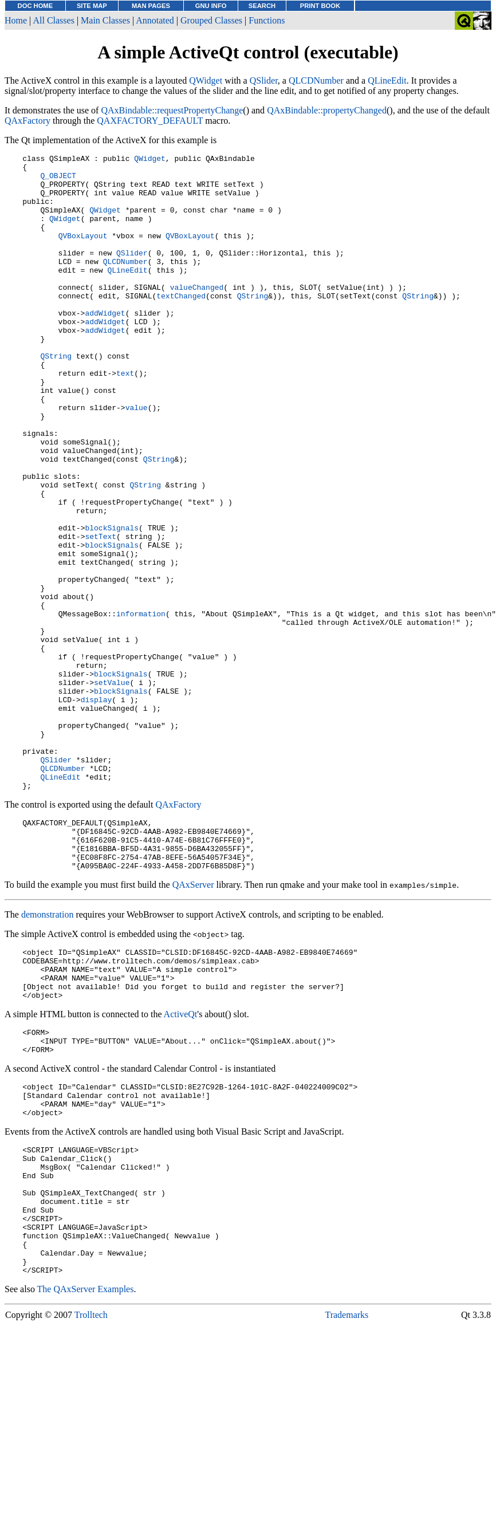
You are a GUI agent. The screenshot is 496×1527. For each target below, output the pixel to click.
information (141, 706)
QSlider (264, 80)
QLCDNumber (316, 80)
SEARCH (262, 5)
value (136, 459)
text (125, 417)
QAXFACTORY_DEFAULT (150, 120)
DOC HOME (35, 5)
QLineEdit (387, 80)
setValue (111, 789)
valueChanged (197, 314)
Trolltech (91, 1500)
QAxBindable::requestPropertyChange (172, 110)
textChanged (181, 325)
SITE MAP (92, 5)
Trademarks (346, 1500)
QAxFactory (27, 120)
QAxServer (193, 1022)
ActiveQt (181, 1162)
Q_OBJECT (58, 180)
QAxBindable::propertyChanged (327, 110)
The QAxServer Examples (85, 1474)
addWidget (105, 345)
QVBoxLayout (83, 252)
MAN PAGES (151, 5)
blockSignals (112, 603)
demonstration (47, 1052)
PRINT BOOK (320, 5)
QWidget (205, 80)
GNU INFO (211, 5)
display (96, 809)
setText (100, 613)
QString (253, 325)
